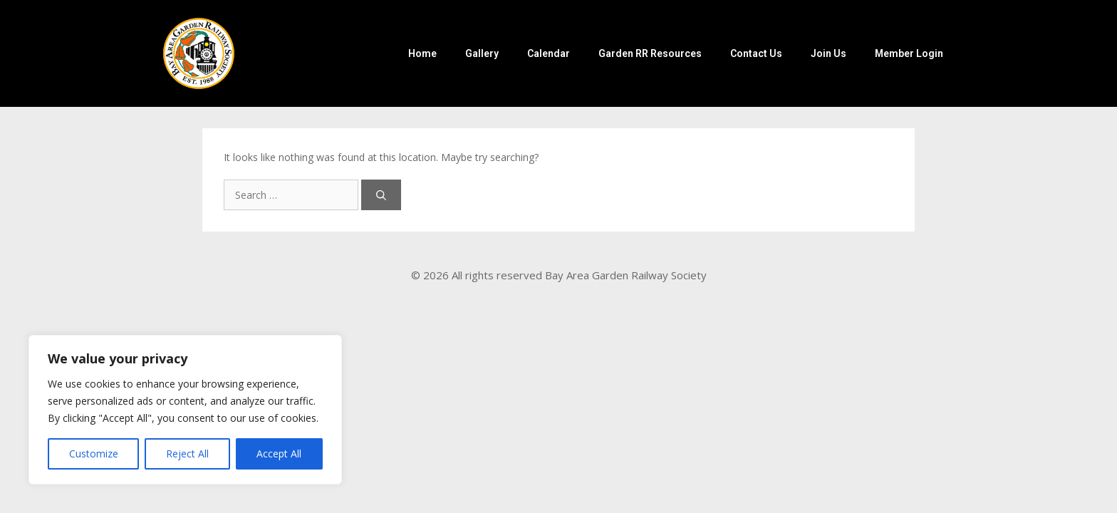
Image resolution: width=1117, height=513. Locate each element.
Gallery (482, 53)
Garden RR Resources (650, 53)
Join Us (828, 53)
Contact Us (756, 53)
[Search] (381, 195)
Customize (93, 453)
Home (422, 53)
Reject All (187, 453)
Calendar (548, 53)
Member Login (909, 53)
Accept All (278, 453)
